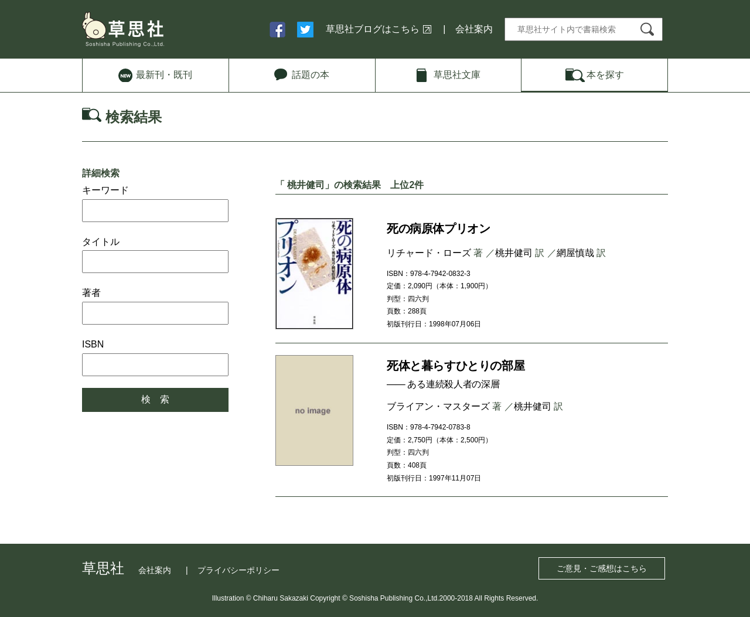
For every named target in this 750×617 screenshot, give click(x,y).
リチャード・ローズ (429, 253)
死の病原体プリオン (438, 228)
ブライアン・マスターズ (438, 406)
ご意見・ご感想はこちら (602, 568)
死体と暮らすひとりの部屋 (455, 365)
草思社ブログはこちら (373, 29)
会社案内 (474, 29)
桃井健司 (514, 253)
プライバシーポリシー (238, 570)
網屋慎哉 (575, 253)
